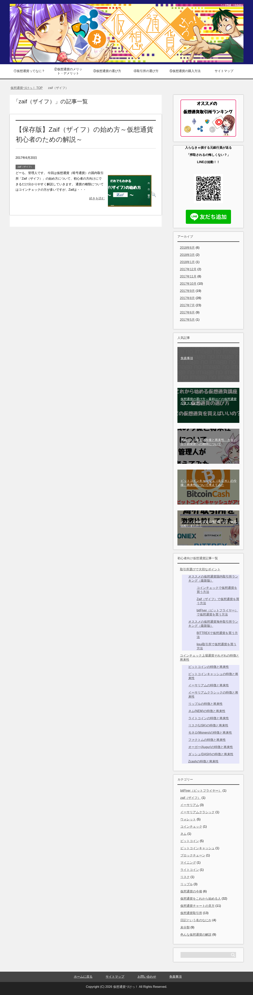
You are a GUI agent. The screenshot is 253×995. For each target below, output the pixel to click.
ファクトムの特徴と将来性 (207, 739)
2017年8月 (187, 298)
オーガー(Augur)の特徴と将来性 (210, 747)
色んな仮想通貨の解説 (196, 934)
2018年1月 (187, 262)
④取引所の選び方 (146, 71)
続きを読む (97, 198)
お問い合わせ (147, 976)
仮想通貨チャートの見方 (197, 905)
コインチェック (191, 826)
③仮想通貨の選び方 (107, 71)
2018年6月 (187, 247)
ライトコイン (189, 869)
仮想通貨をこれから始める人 (200, 898)
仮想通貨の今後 (191, 891)
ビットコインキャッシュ (197, 848)
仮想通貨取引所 (191, 913)
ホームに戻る (83, 976)
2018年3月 (187, 254)
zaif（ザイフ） (25, 166)
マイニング (188, 862)
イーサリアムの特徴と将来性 (208, 685)
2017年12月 (188, 269)
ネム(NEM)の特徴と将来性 (206, 711)
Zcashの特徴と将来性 (203, 761)
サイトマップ (224, 71)
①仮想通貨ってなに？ (29, 71)
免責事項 (175, 976)
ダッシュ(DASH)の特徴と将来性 (210, 754)
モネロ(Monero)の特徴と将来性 (210, 732)
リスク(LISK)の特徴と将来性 (208, 725)
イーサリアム (189, 805)
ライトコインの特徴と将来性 (208, 718)
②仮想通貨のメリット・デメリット (68, 71)
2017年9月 (187, 290)
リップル (186, 884)
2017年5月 (187, 319)
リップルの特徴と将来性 (205, 703)
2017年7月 (187, 305)
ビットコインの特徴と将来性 (208, 666)
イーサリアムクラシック (197, 812)
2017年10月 (188, 283)
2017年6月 (187, 312)
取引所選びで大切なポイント (200, 569)
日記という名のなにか (196, 920)
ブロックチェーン (192, 855)
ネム (183, 833)
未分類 (185, 927)
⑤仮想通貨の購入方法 (185, 71)
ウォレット (188, 819)
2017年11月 (188, 276)
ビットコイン (189, 841)
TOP (27, 88)
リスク (185, 877)
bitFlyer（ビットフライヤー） (201, 790)
